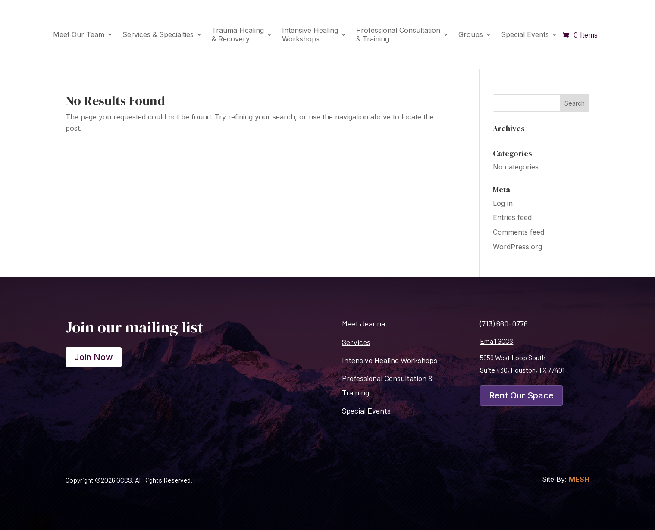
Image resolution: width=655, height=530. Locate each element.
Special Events (525, 34)
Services (356, 342)
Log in (503, 203)
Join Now (93, 357)
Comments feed (518, 232)
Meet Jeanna (363, 323)
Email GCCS (496, 341)
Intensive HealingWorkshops (310, 34)
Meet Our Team (78, 34)
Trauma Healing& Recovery (238, 34)
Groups (470, 34)
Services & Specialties (158, 34)
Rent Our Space (521, 395)
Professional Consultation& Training (398, 34)
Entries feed (512, 217)
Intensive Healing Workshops (389, 360)
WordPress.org (517, 246)
